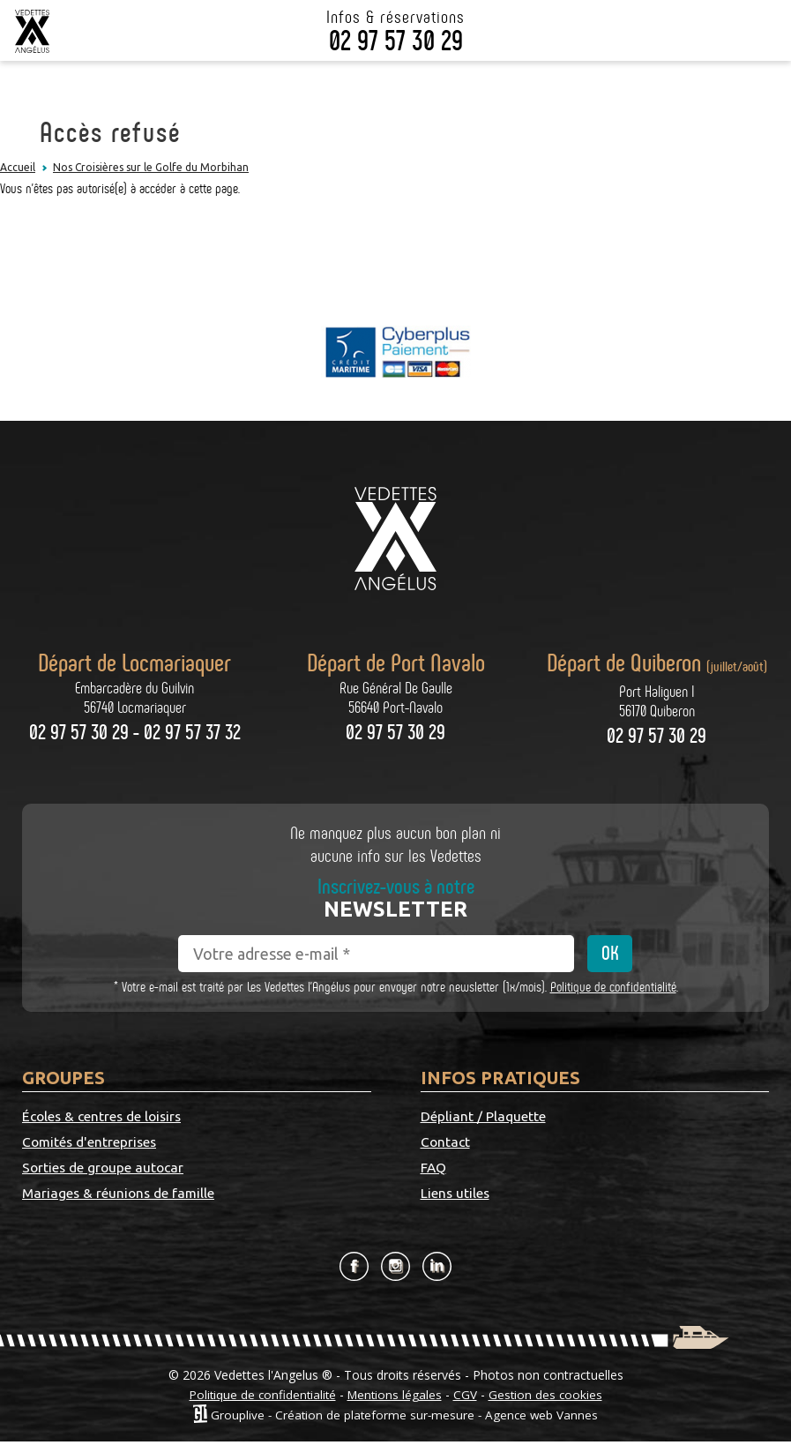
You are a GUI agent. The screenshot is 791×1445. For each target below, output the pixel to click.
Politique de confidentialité (613, 986)
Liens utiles (629, 1143)
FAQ (434, 1143)
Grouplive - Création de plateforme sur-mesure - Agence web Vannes (404, 1417)
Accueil (17, 167)
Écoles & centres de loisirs (84, 1130)
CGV (468, 1397)
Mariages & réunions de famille (272, 1183)
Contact (619, 1117)
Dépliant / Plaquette (484, 1117)
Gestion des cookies (549, 1397)
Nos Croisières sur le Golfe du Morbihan (151, 167)
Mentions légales (395, 1397)
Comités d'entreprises (266, 1117)
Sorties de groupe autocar (78, 1183)
